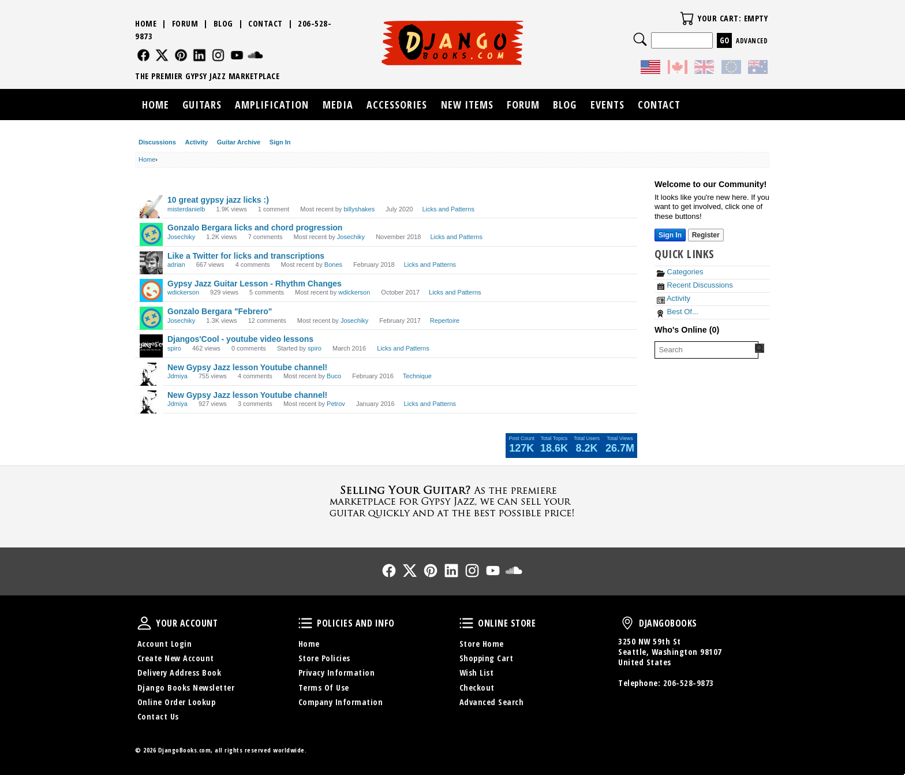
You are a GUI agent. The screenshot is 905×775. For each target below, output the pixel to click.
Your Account (144, 623)
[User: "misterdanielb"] (151, 206)
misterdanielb (186, 209)
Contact (265, 23)
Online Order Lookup (176, 701)
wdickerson (183, 292)
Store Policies (324, 658)
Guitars (202, 104)
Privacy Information (336, 672)
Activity (196, 142)
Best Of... (677, 311)
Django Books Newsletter (186, 687)
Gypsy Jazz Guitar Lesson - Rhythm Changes (254, 283)
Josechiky (181, 236)
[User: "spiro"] (151, 345)
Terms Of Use (323, 687)
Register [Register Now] (706, 235)
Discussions (157, 142)
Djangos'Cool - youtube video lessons (240, 339)
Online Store (466, 623)
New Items (467, 104)
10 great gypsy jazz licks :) (218, 199)
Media (338, 104)
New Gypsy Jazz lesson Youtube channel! (247, 367)
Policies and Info (305, 623)
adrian (176, 264)
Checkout (477, 687)
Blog (223, 23)
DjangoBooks (627, 623)
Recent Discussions (695, 285)
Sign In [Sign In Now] (670, 235)
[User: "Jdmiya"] (151, 374)
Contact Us (158, 716)
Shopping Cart (486, 658)
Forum (185, 23)
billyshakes (359, 209)
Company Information (340, 701)
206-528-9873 (688, 682)
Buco (334, 375)
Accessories (397, 104)
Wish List (476, 672)
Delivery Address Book (179, 672)
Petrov (336, 403)
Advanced (752, 40)
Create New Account (175, 658)
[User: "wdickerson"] (151, 290)
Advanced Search (491, 701)
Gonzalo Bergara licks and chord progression (254, 227)
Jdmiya (177, 375)
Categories (680, 271)
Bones (333, 264)
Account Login (164, 643)
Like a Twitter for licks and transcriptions (245, 255)
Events (607, 104)
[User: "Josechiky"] (151, 234)
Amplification (272, 104)
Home (145, 23)
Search (640, 39)
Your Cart (687, 18)
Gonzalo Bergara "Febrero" (219, 311)
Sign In (280, 142)
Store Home (481, 643)
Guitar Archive (238, 142)
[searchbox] (706, 350)
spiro (174, 348)
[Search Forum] (759, 348)
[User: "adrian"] (151, 262)
